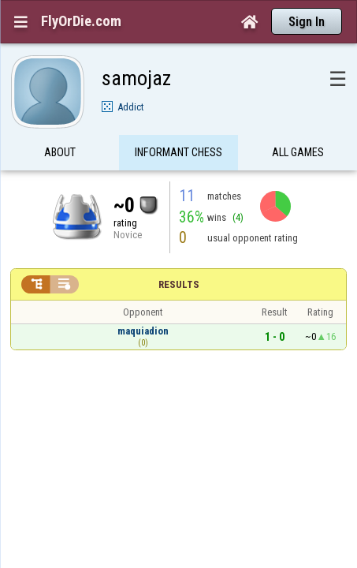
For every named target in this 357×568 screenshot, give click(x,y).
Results (178, 254)
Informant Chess (178, 121)
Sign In (306, 21)
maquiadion (143, 300)
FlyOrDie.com (81, 21)
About (60, 121)
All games (298, 121)
